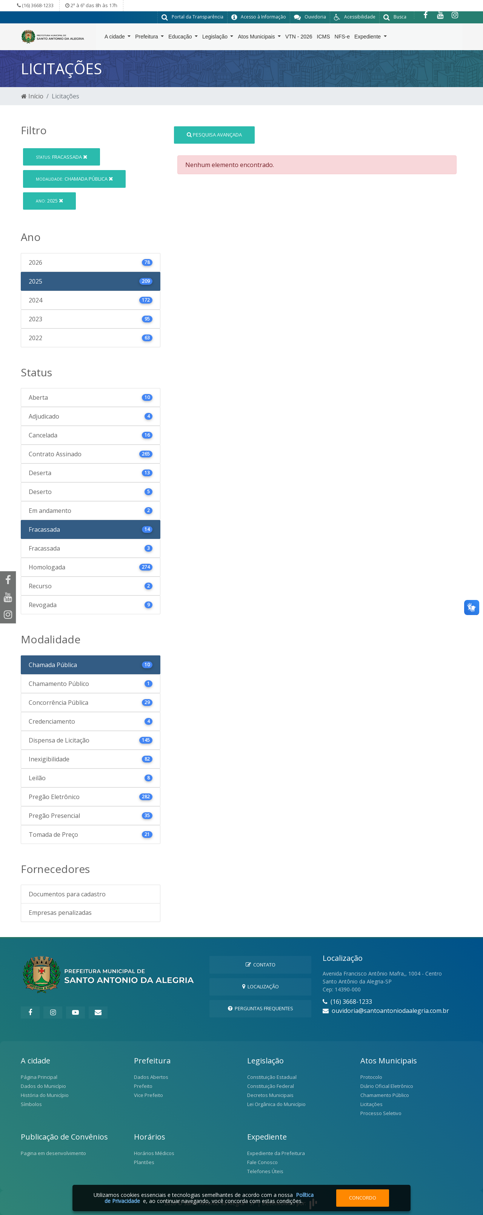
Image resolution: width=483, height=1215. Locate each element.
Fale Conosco (262, 1162)
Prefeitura (147, 38)
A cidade (115, 38)
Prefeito (143, 1086)
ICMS (323, 38)
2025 (49, 200)
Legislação (215, 38)
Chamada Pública (74, 178)
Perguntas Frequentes (260, 1008)
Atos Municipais (257, 38)
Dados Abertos (151, 1077)
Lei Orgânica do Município (276, 1104)
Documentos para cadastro (67, 894)
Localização (260, 986)
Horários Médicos (154, 1153)
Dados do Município (43, 1086)
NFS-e (342, 38)
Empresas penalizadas (60, 912)
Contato (260, 964)
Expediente (368, 38)
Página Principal (39, 1077)
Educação (180, 38)
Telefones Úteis (265, 1171)
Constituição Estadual (272, 1077)
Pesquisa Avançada (214, 134)
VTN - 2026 (298, 38)
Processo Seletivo (380, 1113)
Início (32, 96)
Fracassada (61, 156)
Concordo (362, 1197)
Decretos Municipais (270, 1095)
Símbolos (31, 1104)
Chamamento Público (384, 1095)
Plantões (144, 1162)
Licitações (371, 1104)
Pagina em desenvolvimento (53, 1153)
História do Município (45, 1095)
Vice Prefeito (148, 1095)
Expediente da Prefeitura (276, 1153)
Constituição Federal (270, 1086)
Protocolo (371, 1077)
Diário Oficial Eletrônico (386, 1086)
